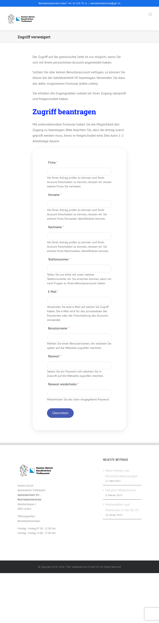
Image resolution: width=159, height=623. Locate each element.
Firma (52, 162)
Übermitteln (60, 413)
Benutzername (58, 328)
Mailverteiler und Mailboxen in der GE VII (122, 507)
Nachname (56, 227)
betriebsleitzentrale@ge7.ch (105, 3)
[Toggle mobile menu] (150, 14)
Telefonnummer (59, 259)
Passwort (54, 356)
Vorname (54, 195)
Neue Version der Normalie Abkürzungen (121, 473)
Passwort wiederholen (63, 384)
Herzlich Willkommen (120, 490)
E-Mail (53, 292)
